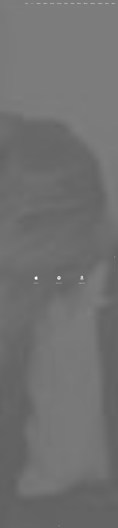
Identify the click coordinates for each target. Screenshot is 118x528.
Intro (26, 3)
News (107, 3)
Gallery (92, 3)
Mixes (79, 3)
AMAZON (82, 283)
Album (39, 3)
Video (66, 3)
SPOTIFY (59, 283)
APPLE (36, 283)
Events (52, 3)
